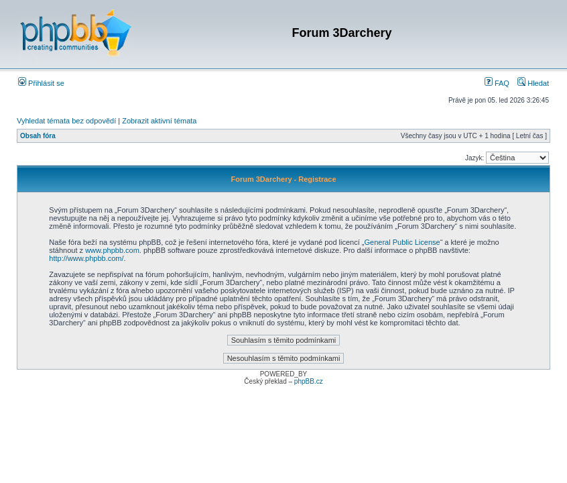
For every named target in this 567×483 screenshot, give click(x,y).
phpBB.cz (308, 381)
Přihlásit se (41, 83)
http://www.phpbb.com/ (86, 258)
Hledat (533, 83)
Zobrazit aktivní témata (159, 121)
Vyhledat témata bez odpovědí (66, 121)
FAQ (497, 83)
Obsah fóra (38, 136)
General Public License (402, 242)
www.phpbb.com (112, 250)
